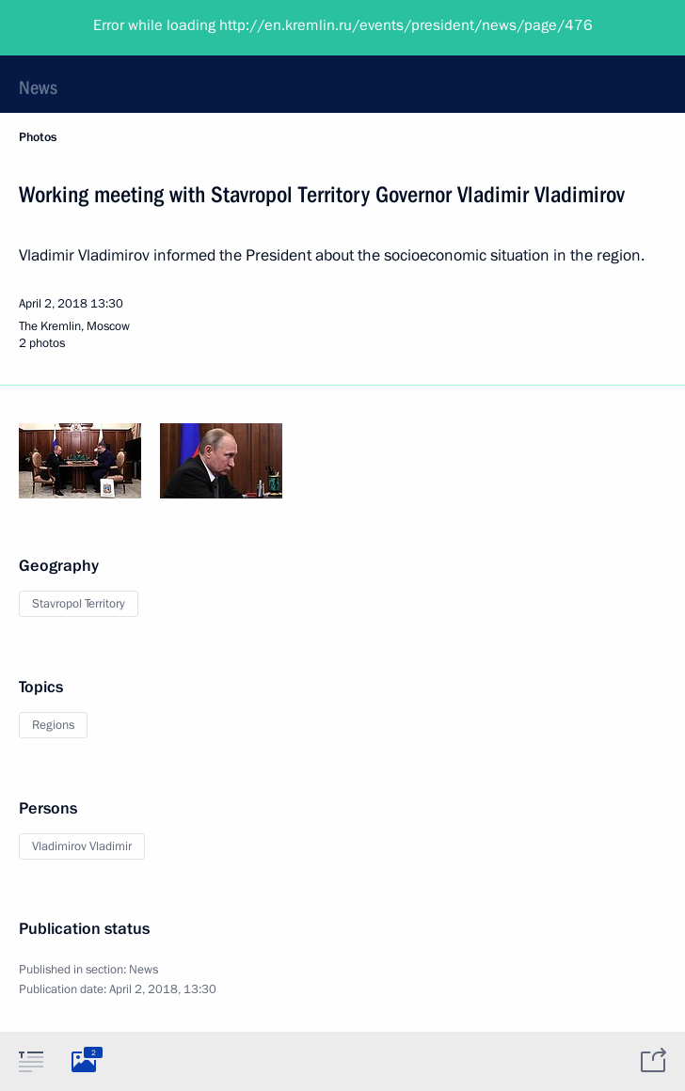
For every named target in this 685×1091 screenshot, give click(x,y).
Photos (37, 137)
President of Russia (89, 28)
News (38, 87)
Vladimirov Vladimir (82, 846)
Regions (53, 725)
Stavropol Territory (78, 603)
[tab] (31, 1061)
